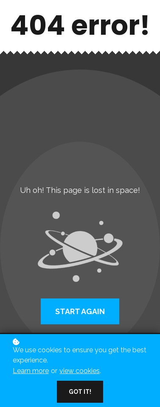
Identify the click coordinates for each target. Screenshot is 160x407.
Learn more (31, 371)
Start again (80, 311)
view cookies (79, 371)
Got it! (80, 391)
